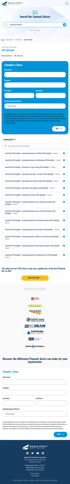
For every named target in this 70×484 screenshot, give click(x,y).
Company (7, 80)
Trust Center (35, 475)
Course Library (7, 40)
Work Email (8, 70)
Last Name (39, 91)
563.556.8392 (39, 470)
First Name (8, 91)
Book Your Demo (33, 278)
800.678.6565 (39, 467)
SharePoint (18, 40)
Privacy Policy (34, 118)
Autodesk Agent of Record (13, 101)
